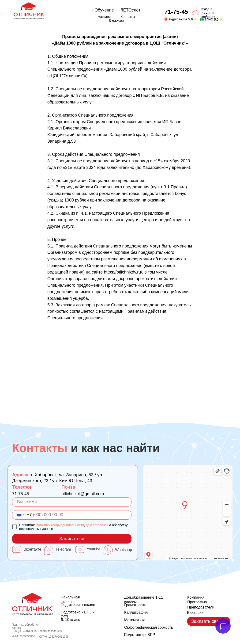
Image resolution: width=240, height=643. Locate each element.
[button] (208, 621)
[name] (71, 502)
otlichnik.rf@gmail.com (82, 493)
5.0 (190, 19)
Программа (197, 602)
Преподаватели (200, 607)
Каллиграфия (136, 612)
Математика (134, 620)
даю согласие (96, 525)
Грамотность (135, 605)
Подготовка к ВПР (139, 635)
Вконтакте (32, 549)
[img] (175, 19)
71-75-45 (20, 493)
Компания (195, 597)
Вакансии (195, 613)
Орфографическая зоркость (148, 627)
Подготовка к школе (78, 605)
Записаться (71, 538)
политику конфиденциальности (60, 525)
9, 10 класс (70, 620)
